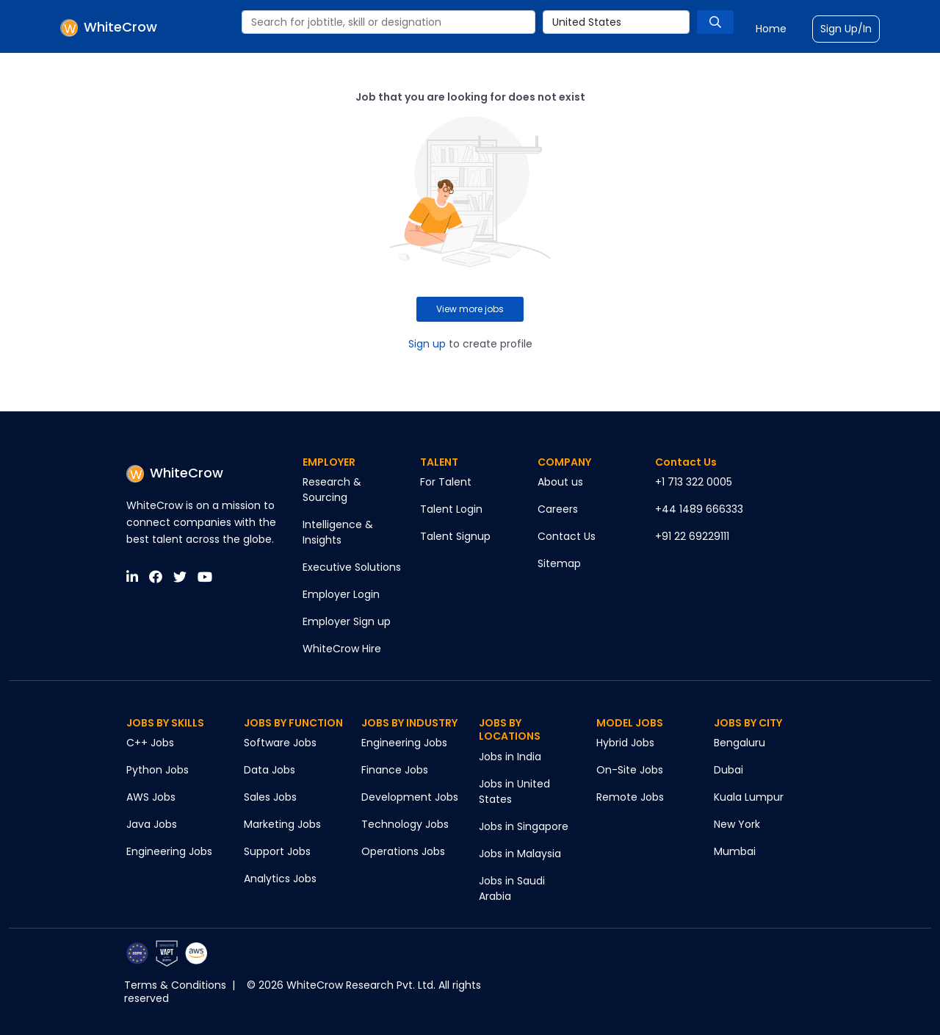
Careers (558, 509)
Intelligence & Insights (338, 532)
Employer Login (341, 594)
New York (737, 824)
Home (771, 28)
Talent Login (451, 509)
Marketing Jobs (282, 824)
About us (560, 482)
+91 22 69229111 (692, 536)
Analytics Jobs (280, 878)
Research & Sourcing (332, 490)
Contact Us (567, 536)
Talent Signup (455, 536)
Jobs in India (510, 756)
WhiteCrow (174, 473)
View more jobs (470, 309)
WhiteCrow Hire (342, 648)
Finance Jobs (394, 769)
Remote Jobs (630, 797)
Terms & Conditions (175, 985)
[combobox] (388, 22)
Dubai (728, 769)
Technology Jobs (405, 824)
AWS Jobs (151, 797)
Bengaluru (739, 742)
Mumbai (735, 851)
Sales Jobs (270, 797)
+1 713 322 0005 (693, 482)
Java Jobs (151, 824)
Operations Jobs (403, 851)
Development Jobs (409, 797)
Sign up (427, 343)
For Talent (445, 482)
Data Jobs (269, 769)
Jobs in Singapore (523, 826)
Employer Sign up (347, 621)
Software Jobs (280, 742)
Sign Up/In (846, 28)
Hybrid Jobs (625, 742)
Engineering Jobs (169, 851)
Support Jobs (277, 851)
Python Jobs (157, 769)
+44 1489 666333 (699, 509)
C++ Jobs (150, 742)
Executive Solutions (352, 567)
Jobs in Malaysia (520, 853)
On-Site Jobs (629, 769)
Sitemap (559, 563)
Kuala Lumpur (749, 797)
